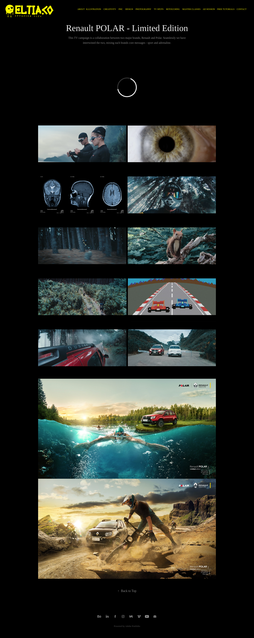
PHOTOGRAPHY (143, 9)
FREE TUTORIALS (226, 9)
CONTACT (242, 9)
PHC (121, 9)
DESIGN (129, 9)
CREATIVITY (110, 9)
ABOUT (81, 9)
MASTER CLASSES (191, 9)
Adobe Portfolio (132, 626)
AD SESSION (209, 9)
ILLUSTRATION (93, 9)
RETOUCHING (173, 9)
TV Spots (159, 9)
